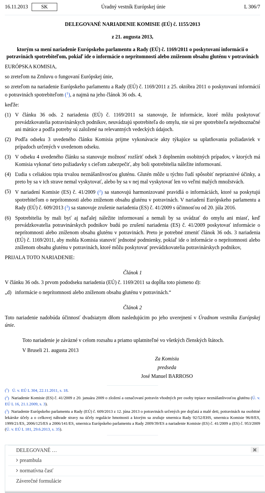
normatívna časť (34, 470)
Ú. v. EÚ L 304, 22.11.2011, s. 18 (40, 390)
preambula (29, 460)
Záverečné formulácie (38, 481)
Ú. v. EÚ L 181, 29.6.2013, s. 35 (33, 429)
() (67, 94)
